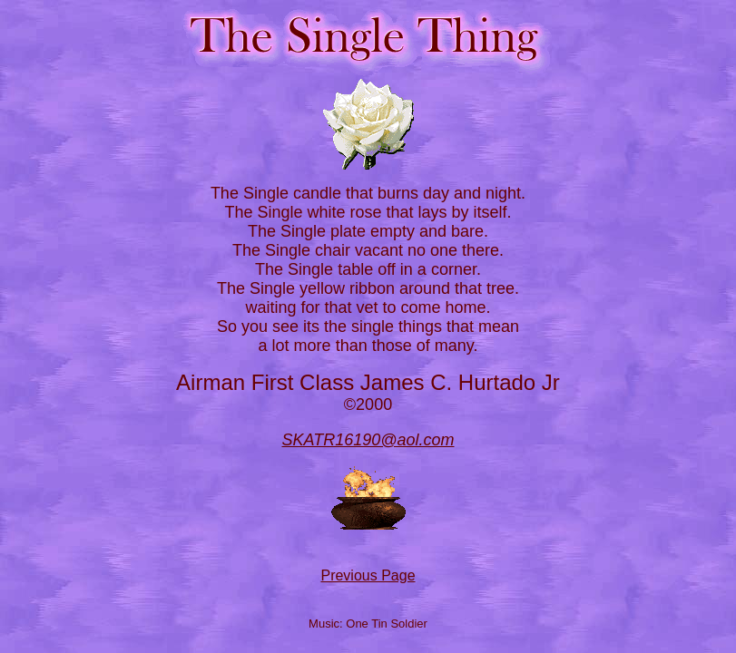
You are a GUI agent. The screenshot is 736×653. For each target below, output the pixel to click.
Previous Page (367, 575)
